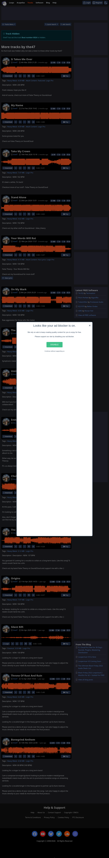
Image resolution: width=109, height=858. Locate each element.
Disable (54, 344)
